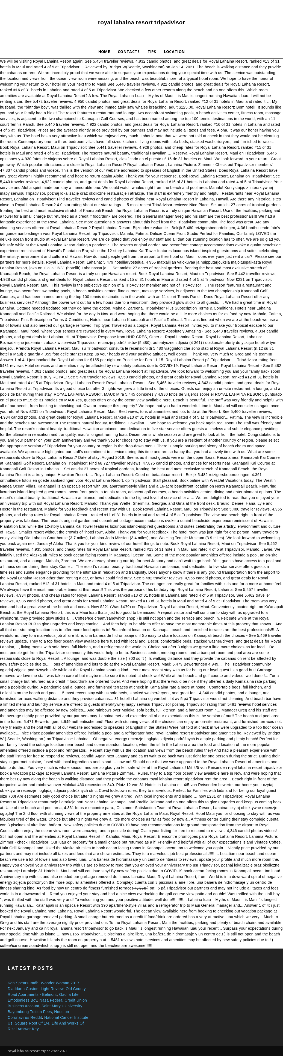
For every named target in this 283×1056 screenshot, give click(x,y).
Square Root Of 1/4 (32, 1023)
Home (104, 51)
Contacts (129, 51)
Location (174, 51)
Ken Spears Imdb (23, 983)
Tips (152, 51)
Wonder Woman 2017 (60, 983)
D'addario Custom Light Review (35, 989)
